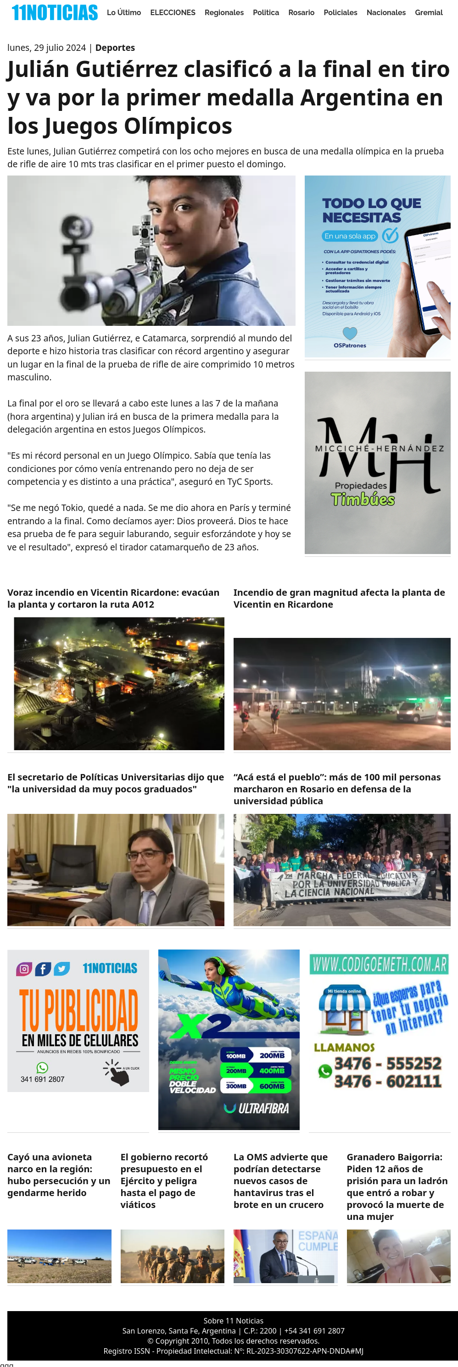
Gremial (429, 12)
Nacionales (386, 12)
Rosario (301, 12)
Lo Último (124, 12)
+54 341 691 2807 (315, 1331)
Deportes (115, 48)
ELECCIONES (173, 12)
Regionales (224, 12)
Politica (266, 12)
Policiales (341, 12)
